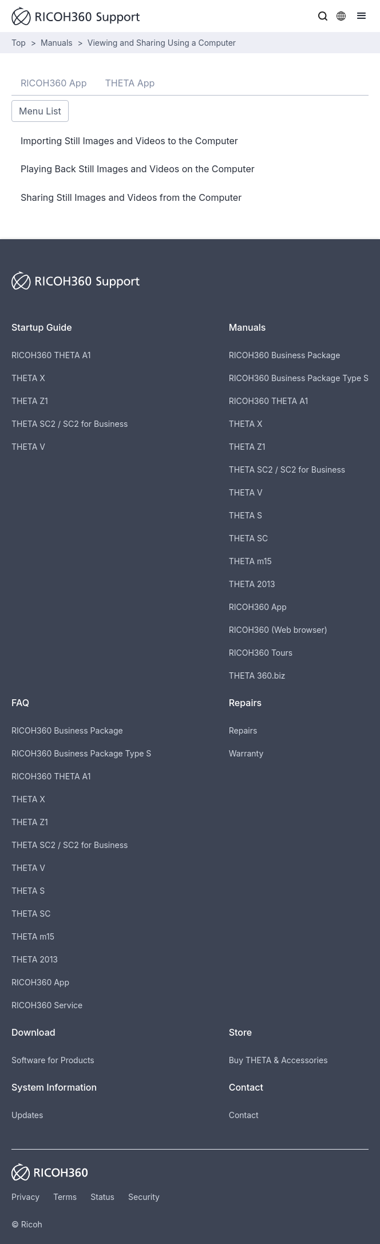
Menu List (40, 111)
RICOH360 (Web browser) (278, 630)
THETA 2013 (252, 584)
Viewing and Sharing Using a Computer (162, 42)
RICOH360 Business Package (285, 355)
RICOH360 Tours (260, 652)
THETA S (245, 515)
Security (144, 1197)
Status (102, 1197)
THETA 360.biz (257, 675)
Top (18, 42)
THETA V (28, 446)
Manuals (57, 42)
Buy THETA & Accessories (278, 1060)
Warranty (246, 753)
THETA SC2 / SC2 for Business (69, 424)
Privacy (25, 1197)
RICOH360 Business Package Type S (299, 378)
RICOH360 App (258, 607)
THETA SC (248, 538)
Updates (27, 1115)
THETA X (28, 378)
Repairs (243, 730)
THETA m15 (250, 561)
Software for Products (52, 1060)
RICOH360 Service (46, 1005)
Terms (65, 1197)
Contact (244, 1115)
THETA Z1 (29, 401)
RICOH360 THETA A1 (50, 355)
